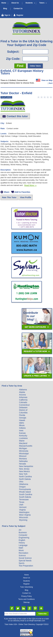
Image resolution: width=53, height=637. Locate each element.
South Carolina (25, 494)
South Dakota (25, 497)
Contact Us (18, 9)
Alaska (22, 392)
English (22, 540)
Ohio (21, 481)
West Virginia (25, 515)
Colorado (23, 402)
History (22, 543)
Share (6, 192)
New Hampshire (26, 466)
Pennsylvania (25, 489)
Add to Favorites (22, 192)
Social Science (25, 558)
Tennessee (24, 499)
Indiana (22, 428)
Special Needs (25, 560)
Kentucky (23, 435)
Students (29, 3)
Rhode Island (25, 492)
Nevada (22, 464)
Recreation (23, 553)
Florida (22, 415)
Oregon (22, 487)
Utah (21, 504)
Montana (23, 458)
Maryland (23, 443)
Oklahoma (23, 484)
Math (21, 548)
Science (22, 555)
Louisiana (23, 438)
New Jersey (24, 469)
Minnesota (23, 451)
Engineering (24, 537)
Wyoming (23, 520)
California (23, 400)
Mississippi (24, 453)
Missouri (22, 456)
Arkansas (23, 397)
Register (26, 584)
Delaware (23, 407)
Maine (21, 441)
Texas (21, 502)
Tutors (41, 3)
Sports (21, 563)
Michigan (23, 448)
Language (23, 545)
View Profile (25, 197)
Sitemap (26, 602)
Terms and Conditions (26, 599)
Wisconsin (23, 517)
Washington (24, 512)
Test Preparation (26, 566)
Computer (23, 535)
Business (23, 532)
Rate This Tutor (9, 197)
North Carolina (25, 476)
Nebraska (23, 461)
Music (21, 550)
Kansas (22, 433)
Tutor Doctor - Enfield (16, 93)
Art (20, 530)
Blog (5, 9)
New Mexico (24, 471)
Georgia (22, 418)
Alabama (23, 389)
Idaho (21, 423)
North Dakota (25, 479)
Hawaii (22, 420)
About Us (15, 3)
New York (23, 474)
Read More (30, 185)
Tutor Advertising (26, 587)
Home (3, 3)
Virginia (22, 510)
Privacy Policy (26, 596)
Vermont (22, 507)
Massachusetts (25, 446)
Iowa (21, 430)
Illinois (22, 425)
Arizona (22, 395)
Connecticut (24, 405)
